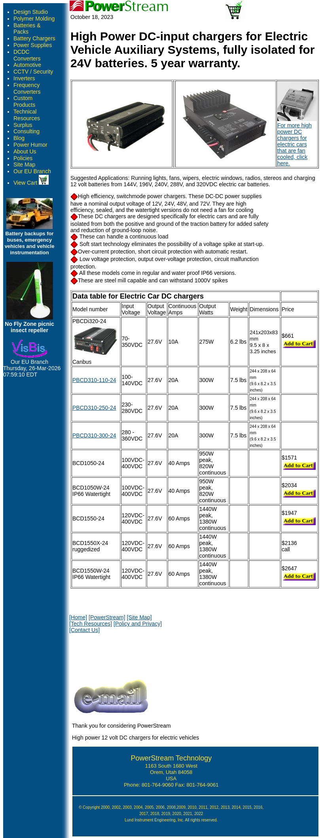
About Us (24, 151)
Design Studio (30, 12)
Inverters (24, 78)
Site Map (24, 164)
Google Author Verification (171, 826)
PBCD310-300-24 (94, 435)
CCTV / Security (33, 71)
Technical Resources (26, 114)
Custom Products (24, 101)
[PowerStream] (107, 617)
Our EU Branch (32, 171)
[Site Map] (139, 617)
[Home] (78, 617)
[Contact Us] (84, 630)
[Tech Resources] (90, 623)
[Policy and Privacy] (138, 623)
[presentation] (129, 654)
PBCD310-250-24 (94, 408)
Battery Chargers (34, 38)
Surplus (22, 125)
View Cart (31, 183)
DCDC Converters (26, 55)
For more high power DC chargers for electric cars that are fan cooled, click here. (297, 141)
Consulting (26, 131)
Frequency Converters (26, 88)
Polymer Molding (34, 18)
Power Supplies (32, 45)
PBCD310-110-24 (94, 380)
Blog (19, 138)
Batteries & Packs (26, 28)
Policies (22, 158)
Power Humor (30, 145)
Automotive (27, 65)
